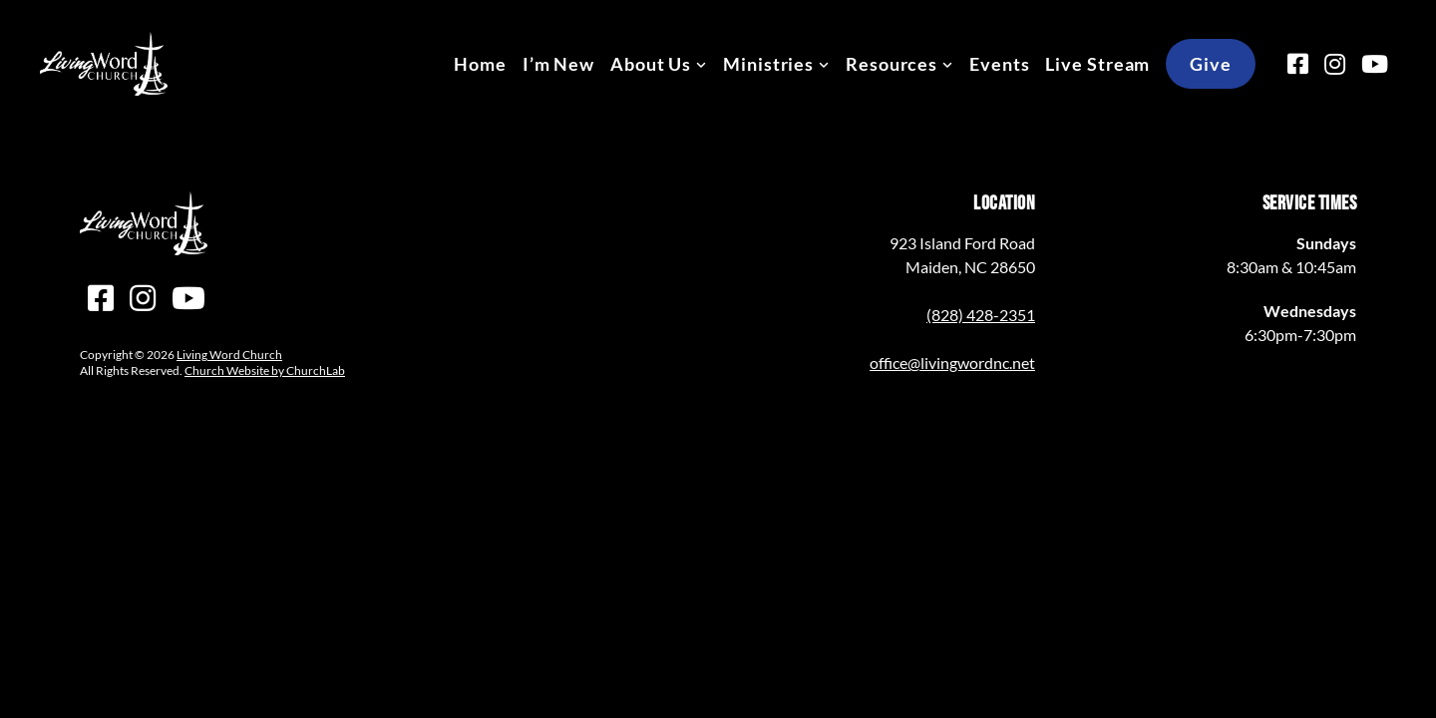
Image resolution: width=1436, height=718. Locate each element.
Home (480, 64)
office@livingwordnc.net (952, 362)
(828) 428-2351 (980, 314)
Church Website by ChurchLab (264, 370)
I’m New (558, 64)
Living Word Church (229, 354)
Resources (891, 64)
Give (1211, 64)
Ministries (768, 64)
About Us (650, 64)
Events (999, 64)
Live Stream (1097, 64)
